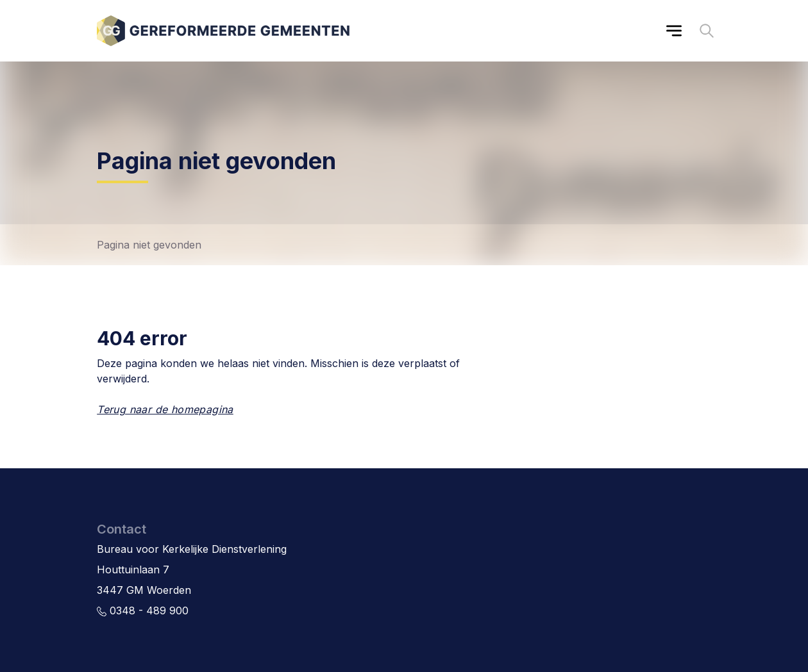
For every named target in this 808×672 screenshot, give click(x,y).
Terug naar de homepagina (165, 409)
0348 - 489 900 (143, 610)
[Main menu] (674, 31)
